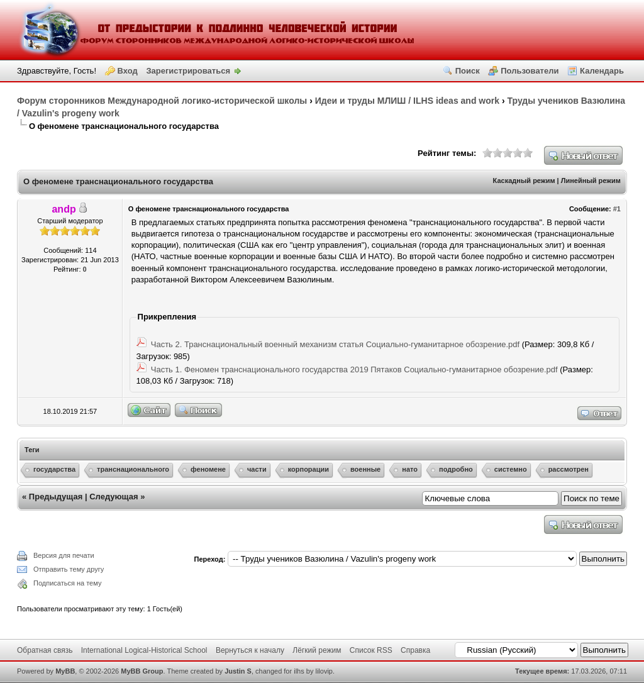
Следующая (113, 496)
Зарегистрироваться (188, 70)
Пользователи (529, 70)
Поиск (467, 70)
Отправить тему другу (68, 569)
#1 (617, 209)
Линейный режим (591, 180)
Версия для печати (63, 555)
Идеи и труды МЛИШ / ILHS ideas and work (407, 101)
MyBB (65, 671)
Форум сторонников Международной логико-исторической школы (162, 101)
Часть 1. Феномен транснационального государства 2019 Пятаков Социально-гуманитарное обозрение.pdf (354, 369)
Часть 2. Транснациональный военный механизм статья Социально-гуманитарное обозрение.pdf (335, 344)
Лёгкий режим (316, 650)
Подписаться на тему (67, 583)
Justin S (238, 671)
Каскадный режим (524, 180)
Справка (415, 650)
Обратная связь (44, 650)
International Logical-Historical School (144, 650)
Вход (128, 70)
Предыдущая (55, 496)
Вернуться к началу (250, 650)
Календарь (602, 70)
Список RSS (371, 650)
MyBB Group (142, 671)
